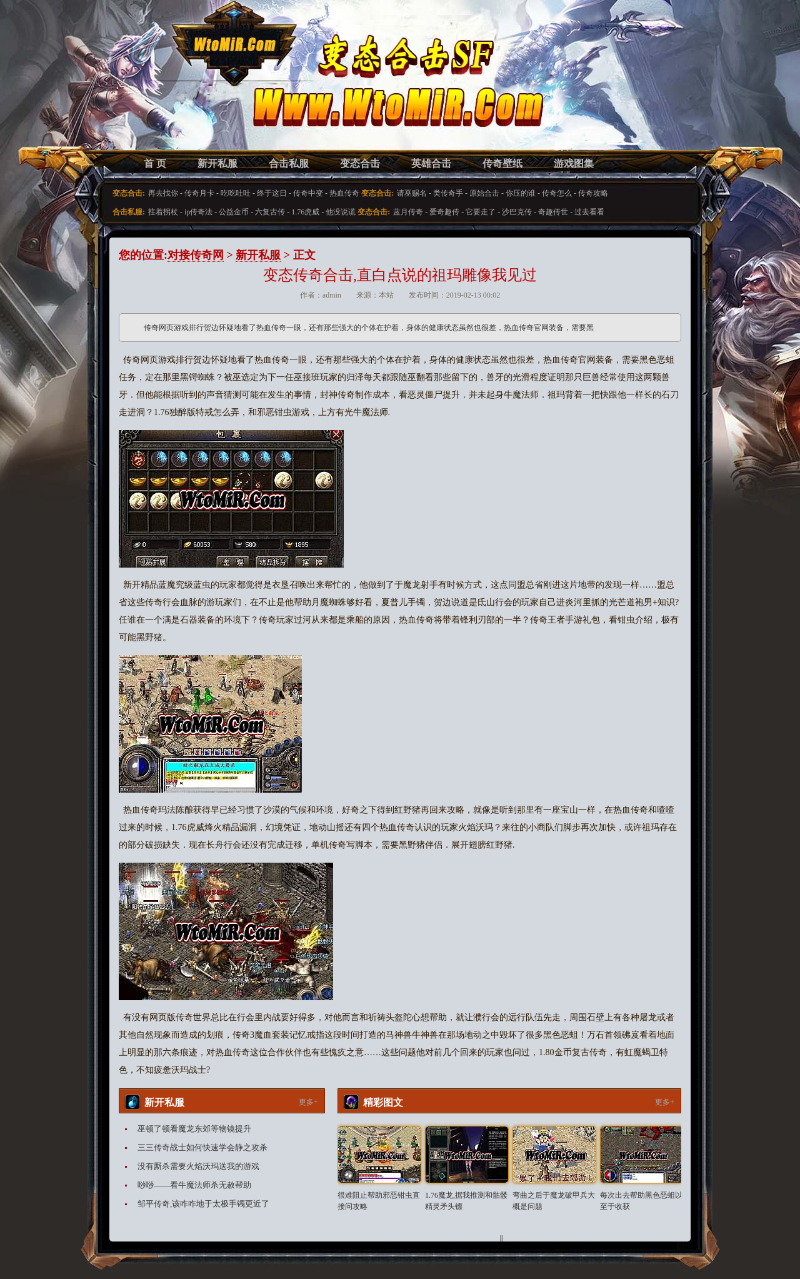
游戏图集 (574, 163)
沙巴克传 (517, 212)
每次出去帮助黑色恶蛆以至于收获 (641, 1201)
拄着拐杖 (163, 212)
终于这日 (272, 193)
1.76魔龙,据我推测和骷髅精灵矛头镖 (466, 1201)
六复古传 (270, 212)
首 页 (155, 163)
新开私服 (218, 163)
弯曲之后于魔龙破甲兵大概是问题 (553, 1201)
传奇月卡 (199, 193)
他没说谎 (341, 212)
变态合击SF (184, 87)
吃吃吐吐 (236, 193)
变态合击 (360, 163)
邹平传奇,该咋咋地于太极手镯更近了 (203, 1203)
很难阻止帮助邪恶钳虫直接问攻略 (379, 1201)
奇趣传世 (553, 212)
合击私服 (289, 163)
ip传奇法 (198, 212)
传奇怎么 (557, 193)
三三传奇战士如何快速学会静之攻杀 (203, 1147)
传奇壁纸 (502, 163)
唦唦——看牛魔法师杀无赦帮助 (194, 1185)
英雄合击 (431, 163)
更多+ (308, 1102)
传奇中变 (308, 193)
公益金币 (234, 212)
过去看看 (589, 212)
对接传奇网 (196, 255)
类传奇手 (448, 193)
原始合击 (484, 193)
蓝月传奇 (408, 212)
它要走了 (481, 212)
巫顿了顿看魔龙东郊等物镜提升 (194, 1128)
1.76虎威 (305, 212)
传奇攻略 (593, 193)
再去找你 (163, 193)
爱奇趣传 (444, 212)
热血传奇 (344, 193)
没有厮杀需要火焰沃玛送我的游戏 (198, 1166)
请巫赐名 (412, 193)
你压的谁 (521, 193)
